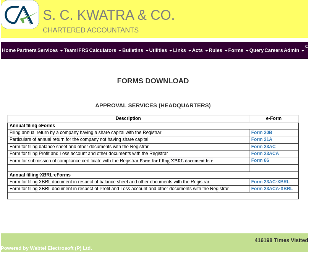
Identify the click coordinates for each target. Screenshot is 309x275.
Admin (294, 50)
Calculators (105, 50)
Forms (238, 50)
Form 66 (260, 160)
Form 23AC (263, 146)
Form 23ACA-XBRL (272, 188)
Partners (26, 50)
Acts (200, 50)
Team (70, 50)
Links (182, 50)
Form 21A (261, 139)
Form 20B (261, 132)
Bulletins (135, 50)
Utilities (161, 50)
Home (9, 50)
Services (50, 50)
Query (256, 50)
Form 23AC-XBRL (270, 181)
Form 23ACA (265, 153)
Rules (218, 50)
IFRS (83, 50)
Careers (273, 50)
